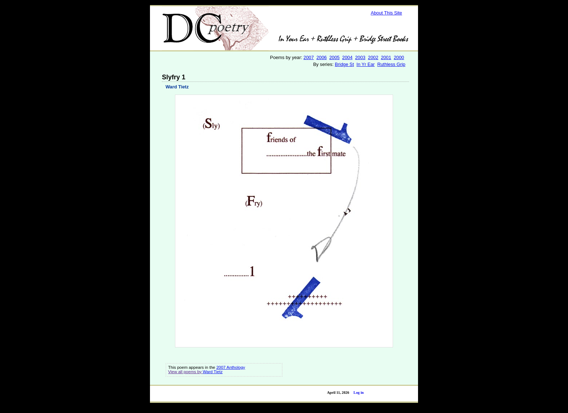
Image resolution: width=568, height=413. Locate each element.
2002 (373, 57)
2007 (309, 57)
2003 (360, 57)
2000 (399, 57)
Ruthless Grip (391, 64)
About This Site (386, 13)
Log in (359, 393)
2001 (386, 57)
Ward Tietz (177, 86)
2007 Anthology (230, 367)
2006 (321, 57)
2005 (334, 57)
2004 (347, 57)
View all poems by (185, 372)
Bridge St (344, 64)
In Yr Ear (365, 64)
